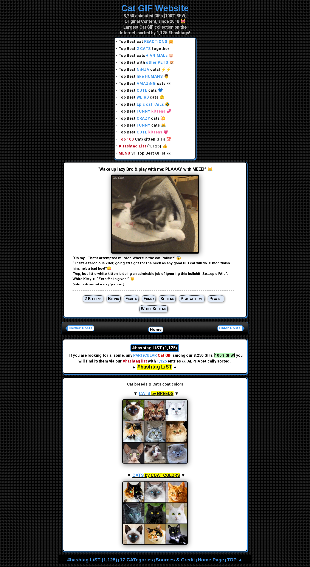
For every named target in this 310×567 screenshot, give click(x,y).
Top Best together (144, 48)
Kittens (167, 298)
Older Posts (230, 328)
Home (156, 329)
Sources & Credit (175, 559)
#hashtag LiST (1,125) (92, 559)
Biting (113, 298)
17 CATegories (136, 559)
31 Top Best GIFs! (142, 153)
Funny (149, 298)
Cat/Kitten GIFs (142, 139)
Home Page (211, 559)
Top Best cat (143, 41)
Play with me (192, 298)
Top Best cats (143, 55)
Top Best (141, 76)
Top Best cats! (139, 69)
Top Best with (143, 62)
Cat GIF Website (155, 8)
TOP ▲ (235, 559)
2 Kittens (93, 298)
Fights (131, 298)
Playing (216, 298)
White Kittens (153, 308)
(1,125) (140, 146)
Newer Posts (81, 328)
